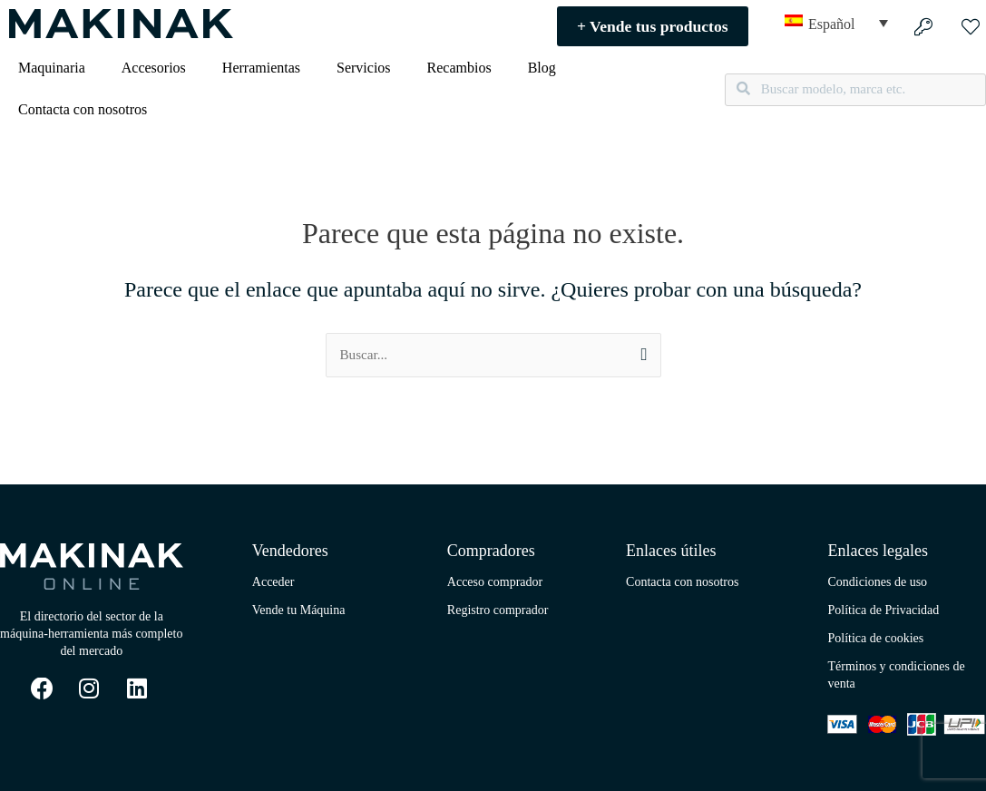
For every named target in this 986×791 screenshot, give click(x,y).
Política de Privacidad (883, 611)
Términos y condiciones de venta (895, 675)
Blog (542, 67)
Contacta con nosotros (82, 109)
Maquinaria (51, 67)
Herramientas (261, 67)
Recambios (459, 67)
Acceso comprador (494, 583)
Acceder (273, 583)
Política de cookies (875, 639)
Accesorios (154, 67)
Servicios (364, 67)
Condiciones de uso (877, 583)
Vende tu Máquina (299, 611)
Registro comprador (498, 611)
